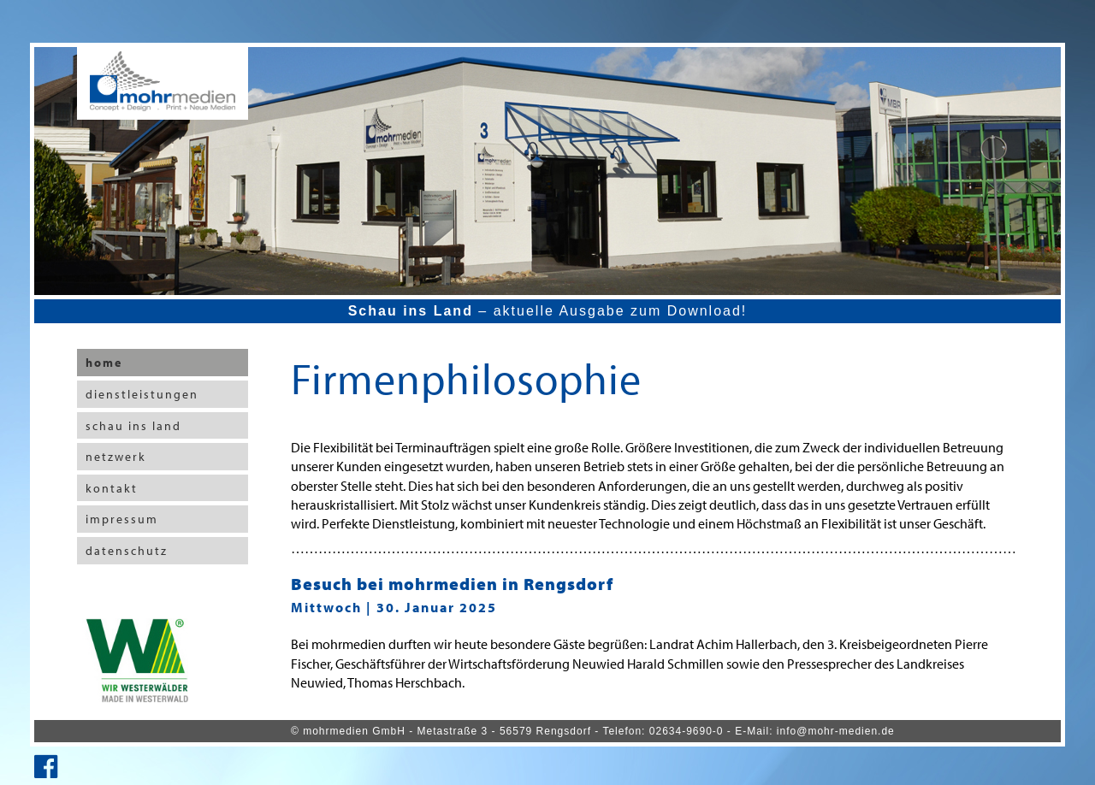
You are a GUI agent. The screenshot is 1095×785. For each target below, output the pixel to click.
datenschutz (127, 550)
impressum (122, 519)
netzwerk (116, 456)
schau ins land (133, 426)
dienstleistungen (142, 394)
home (104, 362)
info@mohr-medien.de (836, 731)
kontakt (112, 488)
